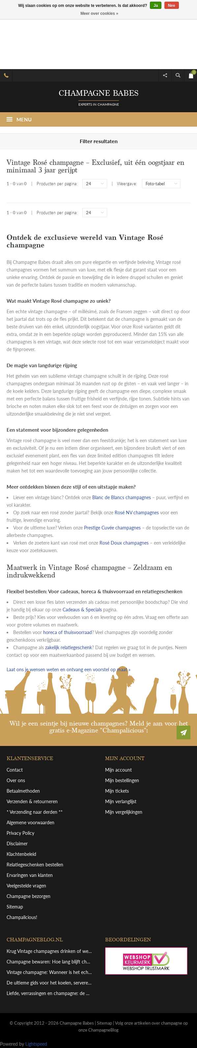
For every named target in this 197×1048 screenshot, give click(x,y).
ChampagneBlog (103, 1030)
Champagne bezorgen (28, 896)
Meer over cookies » (99, 13)
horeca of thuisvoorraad (67, 632)
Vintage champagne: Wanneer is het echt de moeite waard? (49, 972)
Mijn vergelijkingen (123, 812)
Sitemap (15, 906)
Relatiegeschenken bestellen (35, 864)
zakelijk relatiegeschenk (68, 647)
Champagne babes (99, 93)
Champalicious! (22, 917)
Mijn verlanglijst (120, 801)
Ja (156, 5)
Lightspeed (36, 1044)
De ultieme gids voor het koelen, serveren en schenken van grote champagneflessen (49, 982)
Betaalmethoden (23, 791)
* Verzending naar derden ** (35, 812)
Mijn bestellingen (122, 780)
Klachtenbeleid (21, 854)
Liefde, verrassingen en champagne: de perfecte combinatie (49, 993)
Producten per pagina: (57, 183)
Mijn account (118, 770)
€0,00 (190, 74)
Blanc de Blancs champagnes (121, 497)
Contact (15, 770)
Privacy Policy (20, 833)
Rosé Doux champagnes (124, 543)
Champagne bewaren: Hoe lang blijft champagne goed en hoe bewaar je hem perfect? (49, 961)
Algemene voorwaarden (30, 822)
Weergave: (127, 183)
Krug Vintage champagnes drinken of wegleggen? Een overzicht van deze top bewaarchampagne (49, 951)
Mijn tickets (117, 791)
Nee (171, 5)
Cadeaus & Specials (82, 609)
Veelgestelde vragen (26, 885)
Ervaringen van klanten (30, 875)
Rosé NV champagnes (137, 512)
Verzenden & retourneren (32, 801)
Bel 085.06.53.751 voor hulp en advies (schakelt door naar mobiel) (6, 75)
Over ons (16, 780)
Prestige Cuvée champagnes (112, 527)
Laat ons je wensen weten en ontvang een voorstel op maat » (68, 669)
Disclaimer (17, 843)
